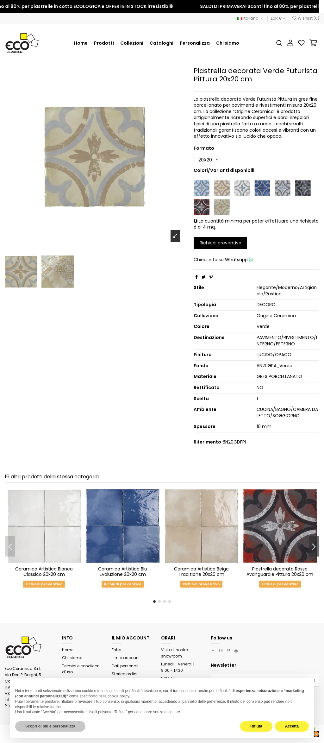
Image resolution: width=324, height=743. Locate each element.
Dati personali (125, 666)
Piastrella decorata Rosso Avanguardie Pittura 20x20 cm (279, 571)
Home (67, 649)
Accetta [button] (292, 726)
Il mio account (126, 657)
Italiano (250, 18)
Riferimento (207, 442)
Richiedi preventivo (220, 243)
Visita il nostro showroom (174, 653)
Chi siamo (72, 657)
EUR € (278, 18)
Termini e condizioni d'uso (81, 669)
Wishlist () (305, 18)
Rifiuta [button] (256, 726)
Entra (117, 649)
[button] (131, 43)
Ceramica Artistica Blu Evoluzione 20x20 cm (122, 571)
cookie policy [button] (118, 696)
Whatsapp (239, 259)
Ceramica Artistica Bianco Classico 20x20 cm (44, 571)
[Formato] (207, 160)
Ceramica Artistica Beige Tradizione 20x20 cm (201, 571)
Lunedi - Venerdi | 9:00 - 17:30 (177, 667)
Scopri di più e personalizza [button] (50, 726)
